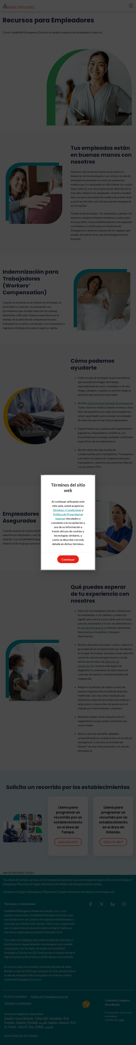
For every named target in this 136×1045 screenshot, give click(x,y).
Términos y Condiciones (67, 509)
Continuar (68, 559)
